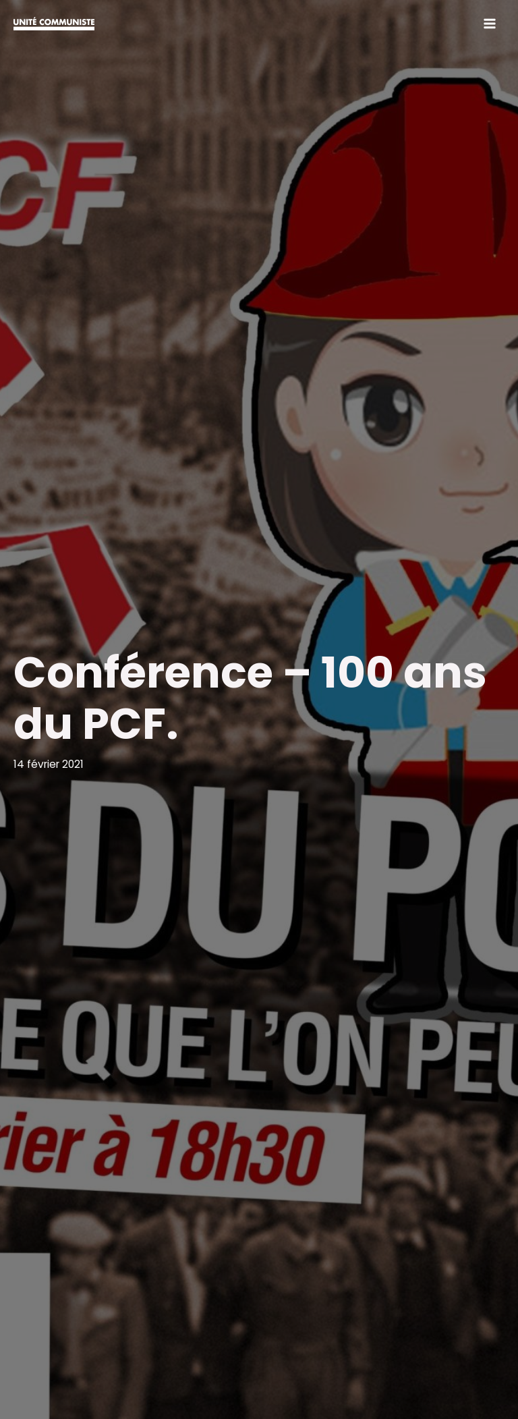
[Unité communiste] (53, 23)
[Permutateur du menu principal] (490, 23)
